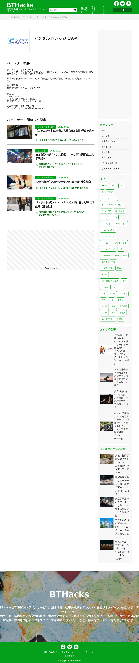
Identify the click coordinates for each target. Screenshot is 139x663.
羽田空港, (44, 140)
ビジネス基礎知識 (45, 127)
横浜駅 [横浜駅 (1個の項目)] (112, 293)
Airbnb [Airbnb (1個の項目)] (104, 185)
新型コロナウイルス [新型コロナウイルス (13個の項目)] (110, 281)
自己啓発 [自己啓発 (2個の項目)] (123, 306)
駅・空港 (106, 136)
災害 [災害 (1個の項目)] (103, 300)
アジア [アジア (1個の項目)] (110, 192)
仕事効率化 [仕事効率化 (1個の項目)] (106, 255)
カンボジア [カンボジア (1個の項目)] (106, 211)
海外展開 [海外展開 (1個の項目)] (123, 293)
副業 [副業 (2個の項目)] (125, 255)
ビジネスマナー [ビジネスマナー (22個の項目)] (108, 236)
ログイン (122, 9)
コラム (81, 140)
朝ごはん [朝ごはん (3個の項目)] (105, 287)
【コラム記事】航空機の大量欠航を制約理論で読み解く (64, 132)
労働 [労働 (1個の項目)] (113, 262)
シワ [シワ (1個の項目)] (103, 217)
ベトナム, (57, 212)
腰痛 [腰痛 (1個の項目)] (113, 306)
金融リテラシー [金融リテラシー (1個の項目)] (108, 319)
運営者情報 (70, 656)
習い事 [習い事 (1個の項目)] (104, 306)
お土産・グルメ (108, 141)
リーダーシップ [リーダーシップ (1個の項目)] (108, 249)
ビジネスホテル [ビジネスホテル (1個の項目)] (108, 230)
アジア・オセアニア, (72, 164)
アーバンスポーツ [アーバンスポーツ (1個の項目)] (109, 198)
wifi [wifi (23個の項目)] (121, 185)
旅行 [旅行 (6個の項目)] (124, 281)
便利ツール (107, 147)
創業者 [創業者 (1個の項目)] (104, 262)
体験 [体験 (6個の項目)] (117, 255)
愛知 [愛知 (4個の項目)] (119, 268)
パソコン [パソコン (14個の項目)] (113, 217)
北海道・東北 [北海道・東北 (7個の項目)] (107, 268)
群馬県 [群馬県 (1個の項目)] (120, 300)
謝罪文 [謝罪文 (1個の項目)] (122, 312)
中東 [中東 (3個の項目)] (121, 249)
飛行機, (51, 140)
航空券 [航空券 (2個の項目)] (104, 312)
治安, (50, 212)
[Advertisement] (29, 248)
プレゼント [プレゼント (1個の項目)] (106, 243)
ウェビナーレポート (110, 168)
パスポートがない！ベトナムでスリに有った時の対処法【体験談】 (64, 204)
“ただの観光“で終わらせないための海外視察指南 (63, 181)
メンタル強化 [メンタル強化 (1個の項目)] (120, 243)
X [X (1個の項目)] (102, 192)
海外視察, (43, 164)
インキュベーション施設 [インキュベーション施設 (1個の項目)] (112, 204)
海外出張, (59, 164)
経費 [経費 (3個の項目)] (111, 300)
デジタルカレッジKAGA (56, 38)
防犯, (63, 212)
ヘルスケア (107, 157)
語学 (104, 130)
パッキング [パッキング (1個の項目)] (106, 224)
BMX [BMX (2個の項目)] (114, 185)
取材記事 (41, 150)
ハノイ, (51, 164)
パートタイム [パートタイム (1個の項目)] (120, 224)
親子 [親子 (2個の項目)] (113, 312)
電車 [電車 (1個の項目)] (121, 319)
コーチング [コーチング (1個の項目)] (119, 211)
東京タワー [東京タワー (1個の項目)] (118, 287)
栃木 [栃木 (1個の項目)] (103, 293)
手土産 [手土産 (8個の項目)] (104, 274)
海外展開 (84, 188)
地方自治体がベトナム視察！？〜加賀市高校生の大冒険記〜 (64, 156)
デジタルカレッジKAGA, (66, 140)
